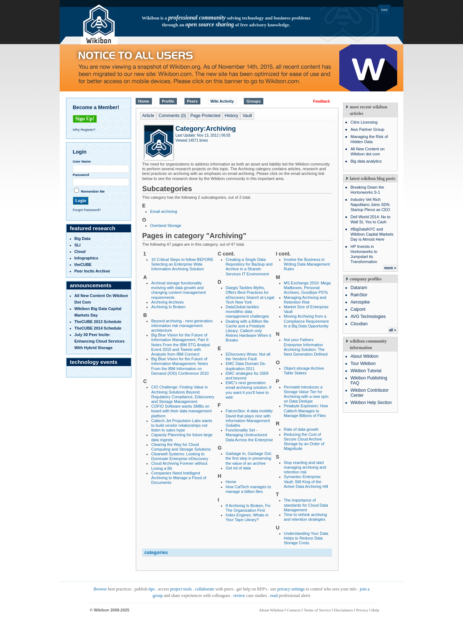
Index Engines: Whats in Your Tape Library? (247, 517)
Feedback (321, 101)
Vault (247, 115)
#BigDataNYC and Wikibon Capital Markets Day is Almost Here (372, 234)
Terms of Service (317, 610)
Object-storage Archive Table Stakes (304, 370)
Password (81, 175)
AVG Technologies (368, 316)
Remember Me (93, 191)
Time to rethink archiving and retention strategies (305, 516)
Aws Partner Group (367, 129)
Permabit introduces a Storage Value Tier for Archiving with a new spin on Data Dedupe (306, 394)
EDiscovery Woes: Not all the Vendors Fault (248, 356)
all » (392, 330)
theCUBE (83, 264)
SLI (78, 245)
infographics (86, 258)
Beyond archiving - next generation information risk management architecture (182, 325)
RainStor (359, 294)
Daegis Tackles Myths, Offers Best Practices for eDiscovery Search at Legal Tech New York (250, 294)
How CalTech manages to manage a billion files (248, 489)
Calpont (358, 309)
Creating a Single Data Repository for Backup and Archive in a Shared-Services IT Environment (249, 266)
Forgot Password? (87, 210)
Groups (253, 101)
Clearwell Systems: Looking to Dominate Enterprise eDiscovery (179, 456)
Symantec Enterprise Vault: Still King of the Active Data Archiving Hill (306, 481)
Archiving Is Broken (168, 307)
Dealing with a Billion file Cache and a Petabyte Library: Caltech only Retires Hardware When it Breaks (248, 331)
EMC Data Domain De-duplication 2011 (246, 365)
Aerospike (360, 302)
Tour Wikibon (363, 363)
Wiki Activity (222, 101)
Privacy (362, 610)
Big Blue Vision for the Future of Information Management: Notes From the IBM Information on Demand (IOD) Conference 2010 (180, 366)
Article (148, 115)
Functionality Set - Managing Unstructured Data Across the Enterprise (249, 435)
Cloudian (359, 323)
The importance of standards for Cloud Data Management (306, 505)
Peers (192, 101)
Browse (100, 589)
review (239, 595)
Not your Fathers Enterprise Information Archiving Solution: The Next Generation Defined (306, 347)
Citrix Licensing (364, 122)
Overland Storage (165, 225)
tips (151, 589)
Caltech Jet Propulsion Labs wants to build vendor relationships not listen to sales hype (181, 425)
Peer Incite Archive (92, 271)
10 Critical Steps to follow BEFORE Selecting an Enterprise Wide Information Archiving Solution (182, 264)
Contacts (294, 610)
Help (375, 610)
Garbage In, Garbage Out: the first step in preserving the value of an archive (249, 458)
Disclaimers (343, 610)
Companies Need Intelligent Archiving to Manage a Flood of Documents (178, 478)
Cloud (80, 251)
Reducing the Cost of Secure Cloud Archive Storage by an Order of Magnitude (304, 441)
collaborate (204, 589)
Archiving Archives (167, 302)
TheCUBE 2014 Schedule (98, 328)
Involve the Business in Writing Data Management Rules (307, 264)
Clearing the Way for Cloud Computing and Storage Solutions (181, 446)
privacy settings (291, 589)
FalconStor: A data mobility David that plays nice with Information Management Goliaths (249, 418)
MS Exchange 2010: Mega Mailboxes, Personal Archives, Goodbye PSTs (307, 288)
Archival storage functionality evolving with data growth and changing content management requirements (178, 290)
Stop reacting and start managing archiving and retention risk (305, 467)
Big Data (83, 238)
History (231, 115)
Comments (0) (172, 115)
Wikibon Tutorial (366, 370)
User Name (82, 161)
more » (390, 268)
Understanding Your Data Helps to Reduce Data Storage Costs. (306, 538)
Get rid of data (238, 468)
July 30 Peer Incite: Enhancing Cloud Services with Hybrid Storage (100, 341)
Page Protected (205, 115)
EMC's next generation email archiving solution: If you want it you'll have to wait (249, 390)
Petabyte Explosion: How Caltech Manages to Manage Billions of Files (306, 410)
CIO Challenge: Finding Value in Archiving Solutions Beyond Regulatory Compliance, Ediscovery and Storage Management (182, 394)
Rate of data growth (301, 429)
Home (143, 101)
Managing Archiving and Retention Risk (305, 299)
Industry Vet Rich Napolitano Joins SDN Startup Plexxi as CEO (370, 204)
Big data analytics (366, 161)
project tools (181, 589)
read (274, 595)
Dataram (359, 287)
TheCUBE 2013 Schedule (98, 321)
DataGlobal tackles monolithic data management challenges (247, 311)
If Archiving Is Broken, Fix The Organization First (248, 507)
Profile (168, 101)
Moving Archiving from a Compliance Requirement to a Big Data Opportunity (306, 321)
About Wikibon (364, 356)
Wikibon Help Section (371, 402)
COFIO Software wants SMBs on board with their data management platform (181, 411)
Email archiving (163, 211)
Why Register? (84, 130)
